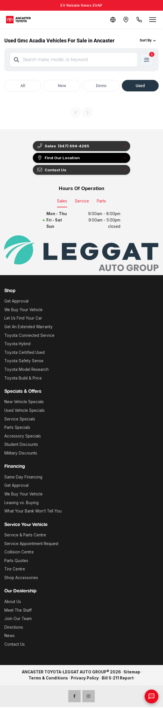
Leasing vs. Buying (21, 503)
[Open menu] (152, 20)
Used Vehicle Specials (24, 411)
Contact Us (52, 170)
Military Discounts (20, 453)
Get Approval (16, 302)
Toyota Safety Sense (23, 361)
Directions (13, 628)
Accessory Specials (22, 436)
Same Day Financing (23, 477)
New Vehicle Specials (24, 402)
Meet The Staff (18, 611)
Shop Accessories (21, 578)
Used (140, 85)
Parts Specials (17, 428)
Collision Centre (19, 553)
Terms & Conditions (48, 679)
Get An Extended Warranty (28, 327)
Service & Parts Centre (25, 535)
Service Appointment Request (31, 544)
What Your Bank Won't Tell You (33, 512)
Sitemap (132, 672)
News (9, 636)
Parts (101, 202)
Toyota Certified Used (24, 353)
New (62, 85)
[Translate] (111, 19)
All (22, 85)
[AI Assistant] (151, 696)
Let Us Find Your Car (23, 319)
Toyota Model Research (26, 370)
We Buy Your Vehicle (23, 310)
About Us (12, 602)
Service (82, 202)
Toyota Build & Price (23, 378)
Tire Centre (14, 570)
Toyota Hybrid (17, 344)
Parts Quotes (16, 561)
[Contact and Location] (125, 19)
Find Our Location (59, 158)
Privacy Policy (85, 679)
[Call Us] (139, 19)
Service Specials (19, 419)
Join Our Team (18, 619)
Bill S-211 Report (118, 679)
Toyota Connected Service (29, 336)
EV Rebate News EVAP (81, 5)
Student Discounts (21, 445)
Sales (62, 202)
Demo (101, 85)
